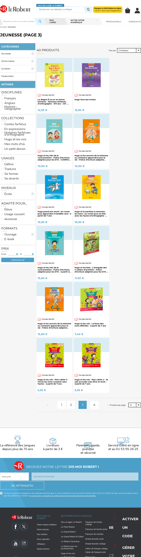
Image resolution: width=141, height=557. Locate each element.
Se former (8, 152)
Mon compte (138, 10)
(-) (17, 53)
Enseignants (135, 21)
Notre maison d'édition (47, 505)
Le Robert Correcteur (70, 522)
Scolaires (16, 67)
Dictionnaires (17, 61)
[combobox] (129, 50)
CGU (115, 555)
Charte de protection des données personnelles (48, 555)
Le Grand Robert (68, 512)
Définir (7, 146)
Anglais (7, 99)
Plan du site (107, 555)
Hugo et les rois (11, 127)
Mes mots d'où (11, 130)
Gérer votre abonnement (123, 506)
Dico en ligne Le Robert (49, 5)
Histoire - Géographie (13, 103)
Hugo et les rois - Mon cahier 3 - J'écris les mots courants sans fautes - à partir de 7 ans (53, 382)
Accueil (3, 27)
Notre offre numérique (77, 21)
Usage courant (10, 184)
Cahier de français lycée (95, 533)
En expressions (11, 119)
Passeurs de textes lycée (96, 510)
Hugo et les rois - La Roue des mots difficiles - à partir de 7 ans (90, 325)
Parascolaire (17, 76)
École (14, 168)
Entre (3, 216)
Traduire (7, 149)
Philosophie (90, 538)
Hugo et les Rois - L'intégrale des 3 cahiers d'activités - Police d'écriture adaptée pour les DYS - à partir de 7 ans (91, 270)
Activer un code (122, 498)
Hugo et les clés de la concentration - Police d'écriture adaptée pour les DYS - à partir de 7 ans (54, 270)
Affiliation (41, 525)
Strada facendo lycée (94, 520)
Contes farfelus (11, 115)
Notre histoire (43, 510)
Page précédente (57, 403)
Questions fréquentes (123, 514)
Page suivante (96, 403)
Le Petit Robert (68, 508)
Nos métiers (42, 515)
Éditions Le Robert (43, 498)
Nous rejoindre (43, 520)
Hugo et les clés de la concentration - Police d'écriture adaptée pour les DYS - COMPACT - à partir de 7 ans (54, 158)
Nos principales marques (76, 497)
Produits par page (118, 403)
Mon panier (130, 10)
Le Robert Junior (68, 538)
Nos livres (52, 21)
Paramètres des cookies (77, 555)
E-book (7, 203)
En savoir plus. (35, 476)
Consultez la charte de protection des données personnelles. (69, 476)
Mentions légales (94, 555)
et (21, 216)
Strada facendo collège (95, 524)
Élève (6, 181)
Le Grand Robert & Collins (72, 517)
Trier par (112, 50)
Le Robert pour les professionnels (69, 528)
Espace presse (43, 529)
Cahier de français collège (96, 529)
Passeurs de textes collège (93, 504)
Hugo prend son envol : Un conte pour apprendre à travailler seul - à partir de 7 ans (54, 214)
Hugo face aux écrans (85, 100)
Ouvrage (17, 200)
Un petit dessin (11, 133)
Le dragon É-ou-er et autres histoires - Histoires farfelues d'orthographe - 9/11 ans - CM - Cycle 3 (52, 102)
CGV (121, 555)
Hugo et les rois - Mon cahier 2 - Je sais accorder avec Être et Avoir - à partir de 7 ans (91, 382)
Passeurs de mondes (94, 515)
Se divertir (8, 156)
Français (7, 96)
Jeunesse (8, 187)
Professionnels (113, 21)
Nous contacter (122, 522)
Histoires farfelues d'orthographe (18, 122)
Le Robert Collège (69, 542)
